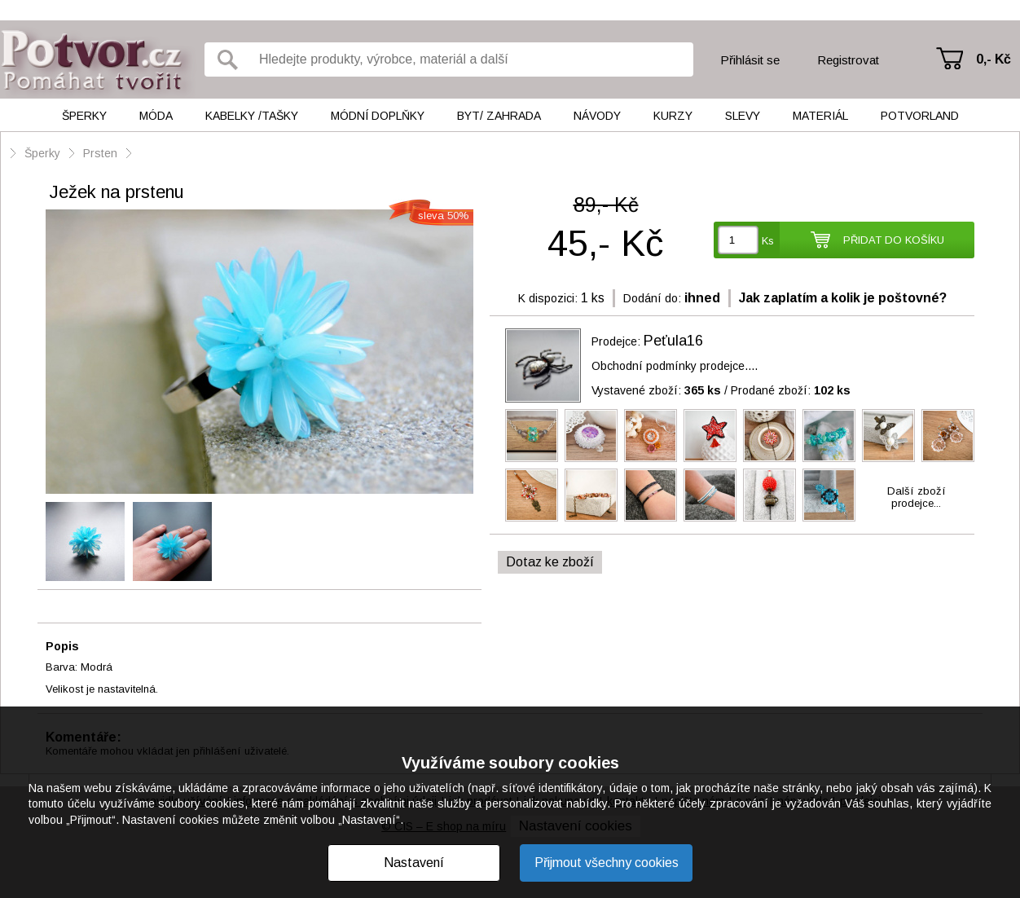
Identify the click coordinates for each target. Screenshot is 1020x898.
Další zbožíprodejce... (916, 497)
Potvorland (920, 115)
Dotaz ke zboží (550, 562)
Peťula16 (673, 340)
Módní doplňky (377, 115)
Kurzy (672, 115)
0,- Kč (993, 59)
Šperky (84, 115)
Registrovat (848, 60)
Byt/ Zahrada (499, 115)
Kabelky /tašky (251, 115)
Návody (597, 115)
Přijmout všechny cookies (606, 862)
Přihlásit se (750, 60)
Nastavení (414, 862)
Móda (156, 115)
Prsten (100, 153)
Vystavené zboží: (656, 390)
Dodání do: (652, 298)
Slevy (742, 115)
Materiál (820, 115)
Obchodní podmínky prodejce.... (674, 365)
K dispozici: (548, 298)
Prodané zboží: (791, 390)
